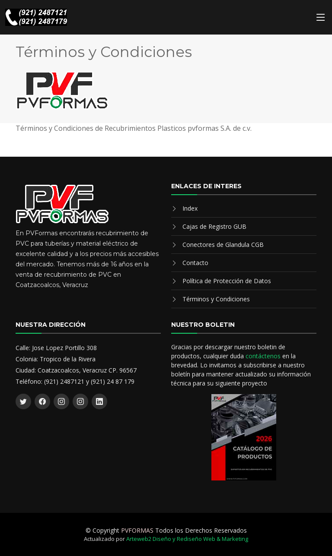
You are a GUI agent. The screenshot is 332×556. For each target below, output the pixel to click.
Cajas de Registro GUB (214, 226)
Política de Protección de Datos (226, 281)
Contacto (195, 263)
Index (190, 208)
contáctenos (263, 356)
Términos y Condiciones (216, 299)
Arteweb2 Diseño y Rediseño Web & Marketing (187, 539)
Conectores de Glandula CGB (223, 244)
